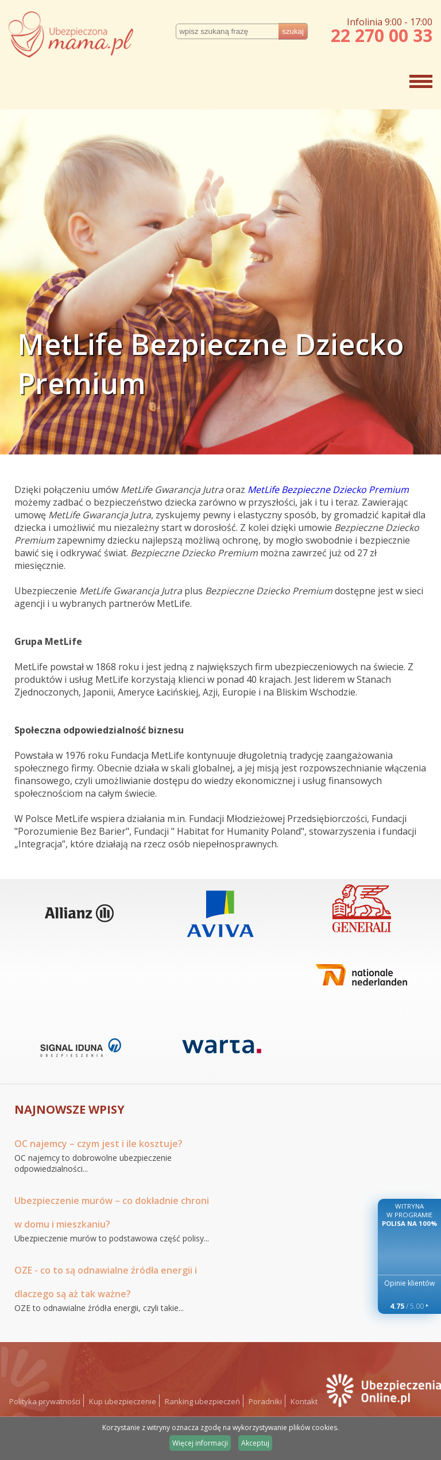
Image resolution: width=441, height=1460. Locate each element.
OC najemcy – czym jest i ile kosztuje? (98, 1143)
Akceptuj (255, 1443)
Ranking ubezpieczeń (202, 1401)
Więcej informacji (200, 1443)
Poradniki (265, 1401)
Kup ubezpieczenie (122, 1401)
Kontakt (304, 1401)
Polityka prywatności (44, 1401)
